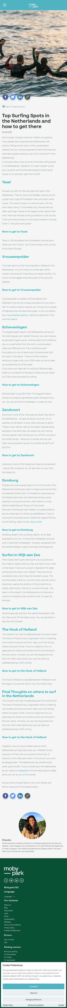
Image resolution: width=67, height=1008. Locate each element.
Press (6, 916)
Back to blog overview (13, 106)
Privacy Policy (8, 1005)
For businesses (10, 954)
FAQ (5, 942)
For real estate (9, 960)
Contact (61, 1005)
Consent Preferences (12, 931)
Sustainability (9, 919)
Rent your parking (10, 952)
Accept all (33, 986)
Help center (8, 911)
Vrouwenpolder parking (17, 315)
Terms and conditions (35, 1005)
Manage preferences (33, 1000)
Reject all (33, 993)
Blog (5, 908)
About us (7, 905)
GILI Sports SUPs (34, 522)
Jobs (6, 913)
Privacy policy (9, 928)
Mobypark (22, 770)
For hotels (8, 957)
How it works (9, 940)
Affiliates (7, 922)
